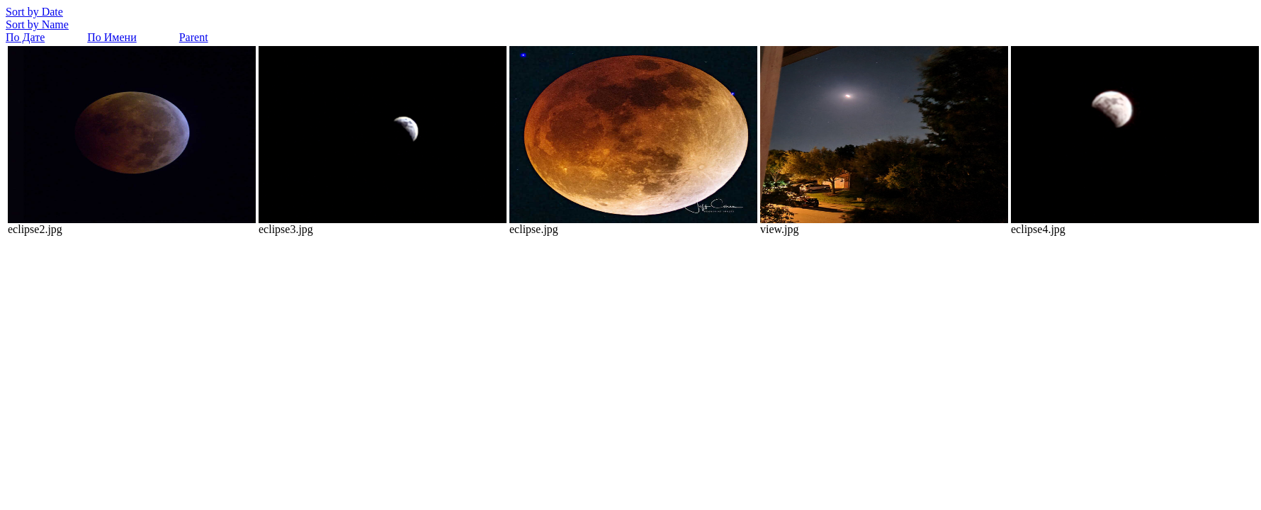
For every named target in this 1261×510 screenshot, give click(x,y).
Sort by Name (37, 24)
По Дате (25, 37)
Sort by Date (34, 12)
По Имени (111, 37)
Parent (193, 37)
